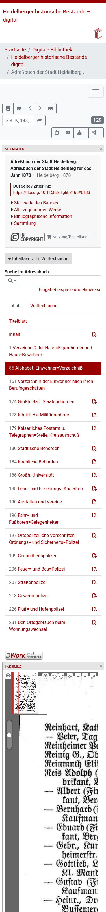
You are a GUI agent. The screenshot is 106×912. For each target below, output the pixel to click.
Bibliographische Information (43, 216)
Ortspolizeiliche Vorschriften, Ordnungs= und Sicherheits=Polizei (44, 539)
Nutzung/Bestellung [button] (67, 237)
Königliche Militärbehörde (39, 415)
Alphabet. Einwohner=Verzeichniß (46, 368)
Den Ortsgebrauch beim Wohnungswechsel (37, 626)
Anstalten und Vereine (35, 502)
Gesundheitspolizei (32, 555)
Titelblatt (18, 321)
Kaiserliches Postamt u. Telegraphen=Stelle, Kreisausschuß (44, 432)
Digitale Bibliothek (52, 50)
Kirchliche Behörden (33, 462)
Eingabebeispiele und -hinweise (70, 289)
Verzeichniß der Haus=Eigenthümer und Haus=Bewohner (50, 351)
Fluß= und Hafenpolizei (36, 609)
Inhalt (15, 305)
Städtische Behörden (34, 448)
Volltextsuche (43, 305)
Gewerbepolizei (29, 595)
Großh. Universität (31, 475)
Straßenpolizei (27, 582)
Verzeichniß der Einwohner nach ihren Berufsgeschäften (51, 385)
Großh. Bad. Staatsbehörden (41, 401)
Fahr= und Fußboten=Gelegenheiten (34, 519)
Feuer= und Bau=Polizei (37, 569)
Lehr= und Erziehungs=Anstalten (46, 488)
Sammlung (25, 223)
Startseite (15, 50)
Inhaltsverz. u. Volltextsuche (38, 258)
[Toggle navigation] (96, 92)
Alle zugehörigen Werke (37, 209)
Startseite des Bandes (36, 203)
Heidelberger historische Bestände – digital (51, 60)
